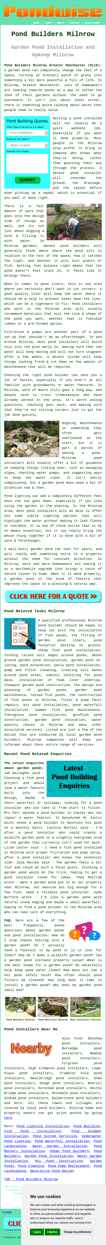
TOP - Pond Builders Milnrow (31, 1179)
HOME (36, 23)
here (8, 1118)
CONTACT (74, 23)
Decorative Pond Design (52, 1171)
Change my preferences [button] (77, 1231)
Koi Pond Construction (59, 1161)
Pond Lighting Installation (43, 1126)
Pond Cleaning (31, 1166)
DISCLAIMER (92, 23)
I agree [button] (37, 1231)
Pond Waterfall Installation (62, 1141)
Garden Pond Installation (49, 1156)
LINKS (48, 23)
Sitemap (7, 1212)
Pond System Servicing (55, 1136)
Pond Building (86, 1126)
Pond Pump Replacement (69, 1166)
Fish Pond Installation (32, 1131)
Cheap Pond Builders (69, 1151)
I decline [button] (52, 1231)
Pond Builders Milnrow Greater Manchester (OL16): (53, 65)
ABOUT (60, 23)
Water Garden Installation (60, 1146)
